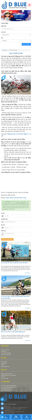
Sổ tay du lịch (4, 361)
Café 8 (2, 364)
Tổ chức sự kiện (4, 378)
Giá (2, 38)
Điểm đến (3, 26)
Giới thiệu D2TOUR (5, 349)
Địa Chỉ (3, 224)
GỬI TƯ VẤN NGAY (7, 239)
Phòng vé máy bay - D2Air (6, 373)
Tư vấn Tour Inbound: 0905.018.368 (8, 387)
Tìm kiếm (26, 44)
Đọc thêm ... (28, 273)
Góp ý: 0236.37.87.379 (6, 390)
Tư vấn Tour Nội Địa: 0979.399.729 (8, 385)
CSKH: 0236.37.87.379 (6, 388)
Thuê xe (3, 376)
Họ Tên (3, 213)
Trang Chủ (4, 50)
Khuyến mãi (3, 363)
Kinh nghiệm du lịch (5, 366)
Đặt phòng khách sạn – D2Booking (8, 375)
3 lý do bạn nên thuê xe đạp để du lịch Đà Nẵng (14, 262)
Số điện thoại (4, 219)
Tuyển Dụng (3, 351)
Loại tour (3, 32)
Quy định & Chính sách (6, 354)
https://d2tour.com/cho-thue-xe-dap (16, 197)
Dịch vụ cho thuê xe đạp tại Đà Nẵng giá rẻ (13, 331)
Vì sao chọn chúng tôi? (6, 353)
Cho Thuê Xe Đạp (16, 53)
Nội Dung (3, 230)
